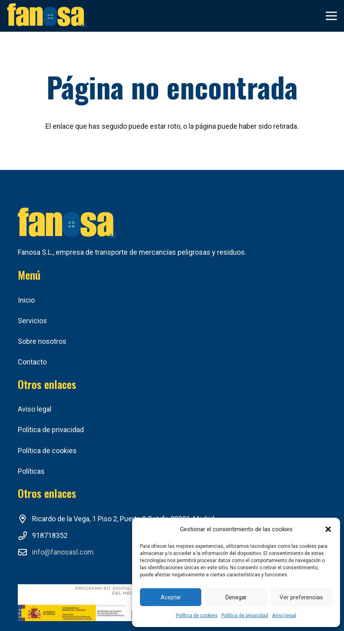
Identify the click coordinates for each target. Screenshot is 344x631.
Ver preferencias (301, 597)
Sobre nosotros (42, 341)
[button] (328, 529)
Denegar (236, 597)
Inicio (26, 300)
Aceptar (171, 597)
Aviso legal (284, 615)
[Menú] (331, 16)
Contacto (32, 362)
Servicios (32, 320)
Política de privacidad (244, 615)
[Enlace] (47, 16)
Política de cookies (196, 615)
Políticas (31, 471)
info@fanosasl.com (63, 552)
